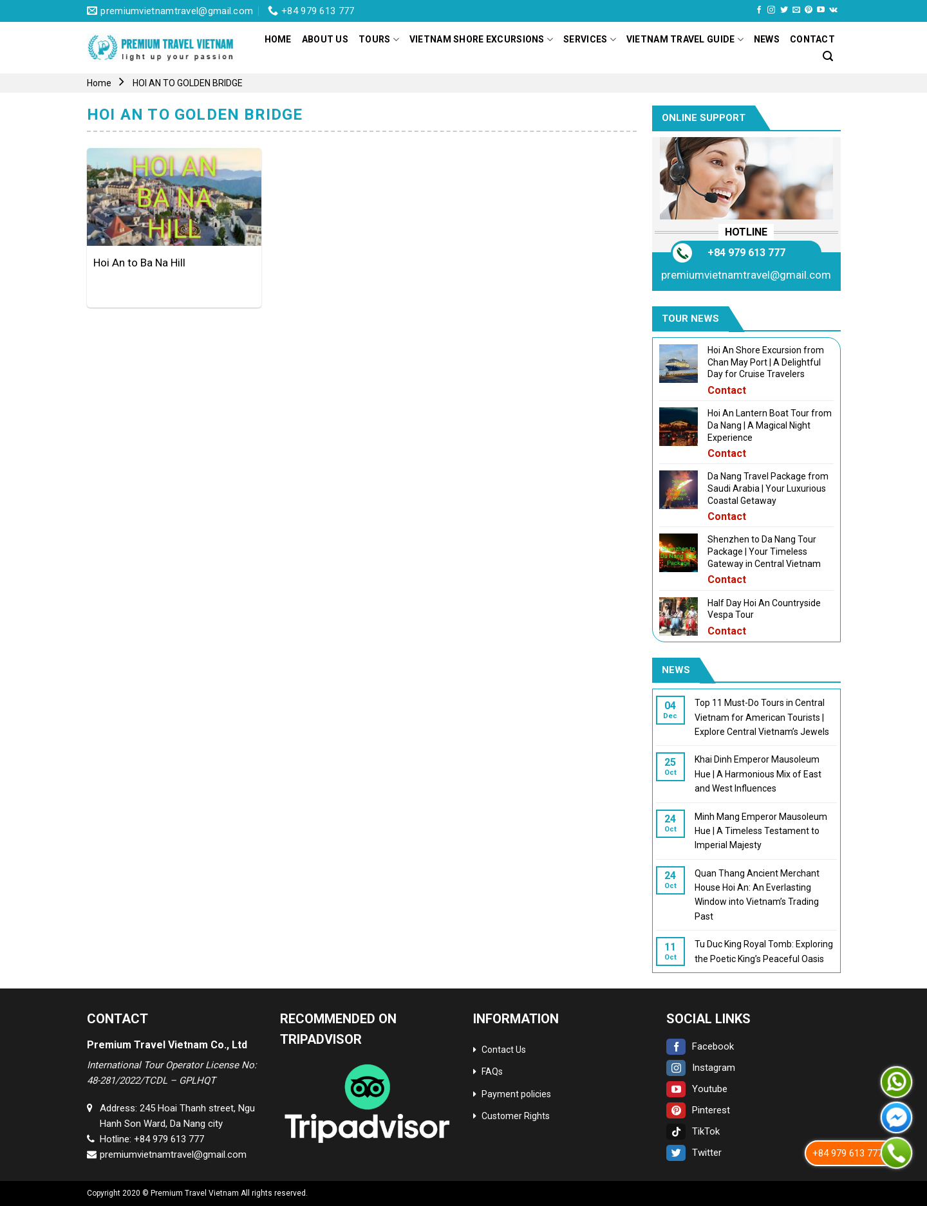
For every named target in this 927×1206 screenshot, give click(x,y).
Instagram (700, 1067)
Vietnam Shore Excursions (481, 39)
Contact (812, 39)
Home (278, 39)
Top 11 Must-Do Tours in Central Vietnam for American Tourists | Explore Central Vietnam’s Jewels (761, 717)
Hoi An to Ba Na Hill (139, 262)
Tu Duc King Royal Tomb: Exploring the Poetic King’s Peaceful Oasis (763, 951)
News (767, 39)
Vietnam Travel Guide (685, 39)
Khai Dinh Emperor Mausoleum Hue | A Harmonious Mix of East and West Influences (757, 773)
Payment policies (516, 1094)
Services (589, 39)
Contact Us (504, 1049)
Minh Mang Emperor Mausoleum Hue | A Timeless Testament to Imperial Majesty (760, 831)
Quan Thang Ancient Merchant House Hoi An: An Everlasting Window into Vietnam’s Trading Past (756, 895)
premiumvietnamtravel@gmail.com (746, 274)
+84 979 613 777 (746, 252)
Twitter (694, 1152)
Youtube (696, 1089)
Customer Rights (516, 1116)
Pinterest (698, 1110)
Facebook (700, 1046)
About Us (325, 39)
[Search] (828, 56)
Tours (379, 39)
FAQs (492, 1071)
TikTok (693, 1131)
